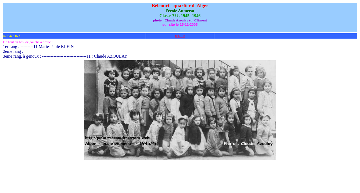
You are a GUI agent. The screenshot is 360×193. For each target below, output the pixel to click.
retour (180, 36)
